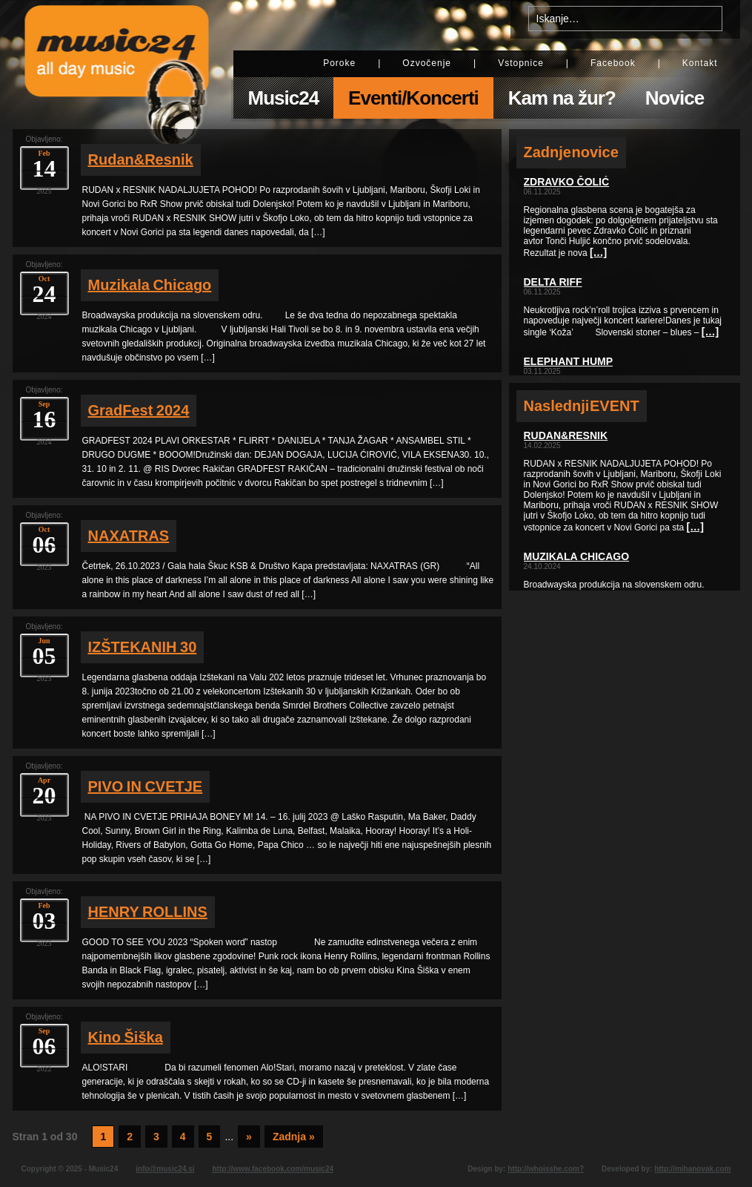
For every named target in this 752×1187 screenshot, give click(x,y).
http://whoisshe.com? (546, 1169)
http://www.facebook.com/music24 (272, 1169)
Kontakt (700, 63)
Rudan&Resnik (140, 159)
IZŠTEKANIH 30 (142, 647)
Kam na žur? (562, 98)
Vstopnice (521, 63)
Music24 (283, 98)
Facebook (613, 63)
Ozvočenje (426, 63)
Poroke (339, 63)
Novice (674, 98)
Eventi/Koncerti (413, 98)
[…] (598, 252)
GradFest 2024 (139, 410)
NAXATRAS (129, 535)
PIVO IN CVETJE (145, 786)
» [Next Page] (249, 1136)
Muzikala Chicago (150, 285)
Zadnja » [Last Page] (294, 1136)
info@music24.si (165, 1169)
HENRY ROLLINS (147, 912)
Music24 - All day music (117, 64)
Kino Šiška (125, 1037)
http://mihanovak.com (692, 1169)
